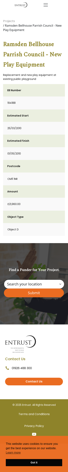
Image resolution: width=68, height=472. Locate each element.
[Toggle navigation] (46, 4)
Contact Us (34, 381)
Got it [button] (34, 462)
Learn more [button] (13, 452)
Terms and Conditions (34, 414)
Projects (9, 21)
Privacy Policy (34, 426)
